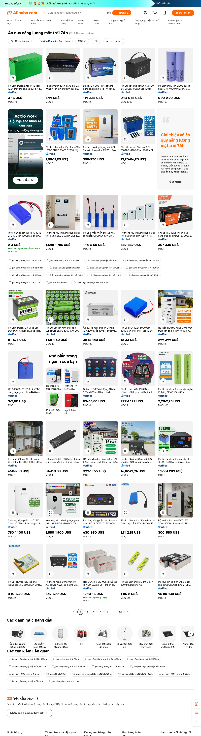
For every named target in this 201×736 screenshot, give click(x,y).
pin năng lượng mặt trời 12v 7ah (103, 267)
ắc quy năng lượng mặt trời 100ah (147, 666)
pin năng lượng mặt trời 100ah (25, 260)
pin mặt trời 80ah (56, 674)
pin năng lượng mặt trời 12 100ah (26, 267)
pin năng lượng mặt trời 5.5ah (64, 681)
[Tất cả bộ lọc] (20, 41)
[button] (109, 13)
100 (120, 612)
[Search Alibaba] (76, 13)
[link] (196, 704)
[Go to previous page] (74, 612)
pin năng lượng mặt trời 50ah (143, 275)
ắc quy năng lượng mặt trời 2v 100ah (28, 659)
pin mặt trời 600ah (56, 282)
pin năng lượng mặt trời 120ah (105, 275)
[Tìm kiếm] (121, 12)
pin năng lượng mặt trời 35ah (174, 674)
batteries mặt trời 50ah (66, 659)
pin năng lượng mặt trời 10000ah (91, 282)
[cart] (155, 13)
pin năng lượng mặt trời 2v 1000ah (103, 659)
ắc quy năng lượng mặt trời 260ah (141, 260)
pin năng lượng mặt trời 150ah (143, 659)
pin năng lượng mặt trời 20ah (65, 267)
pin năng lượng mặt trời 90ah (24, 282)
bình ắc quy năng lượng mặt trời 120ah (92, 674)
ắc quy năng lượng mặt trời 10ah (26, 681)
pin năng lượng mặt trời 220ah (108, 666)
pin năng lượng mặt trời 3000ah (69, 666)
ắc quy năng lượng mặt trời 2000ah (27, 666)
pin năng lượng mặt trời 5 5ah (24, 674)
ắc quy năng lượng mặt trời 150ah (65, 275)
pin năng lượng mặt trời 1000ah (63, 260)
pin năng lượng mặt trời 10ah (101, 260)
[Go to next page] (127, 612)
